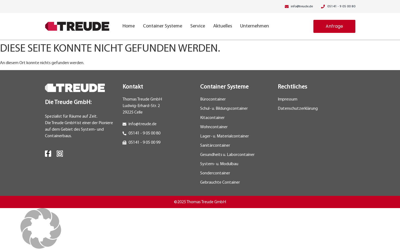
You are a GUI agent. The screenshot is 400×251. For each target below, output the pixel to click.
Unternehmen (254, 26)
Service (197, 26)
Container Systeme (162, 26)
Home (129, 26)
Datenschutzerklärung (298, 108)
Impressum (287, 99)
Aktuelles (222, 26)
